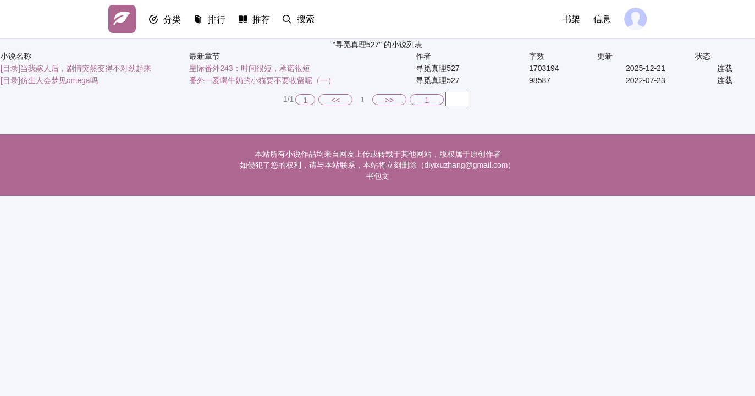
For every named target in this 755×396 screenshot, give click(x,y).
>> (389, 100)
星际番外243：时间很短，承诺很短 (249, 68)
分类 (173, 19)
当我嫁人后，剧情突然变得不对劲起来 (85, 68)
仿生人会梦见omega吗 (59, 80)
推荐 (263, 19)
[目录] (10, 68)
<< (335, 100)
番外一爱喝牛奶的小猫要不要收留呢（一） (262, 80)
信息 (602, 19)
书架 (571, 19)
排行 (218, 19)
